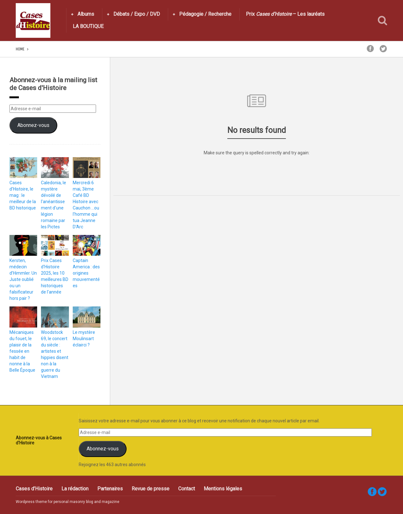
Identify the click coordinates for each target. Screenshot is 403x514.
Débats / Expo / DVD (136, 14)
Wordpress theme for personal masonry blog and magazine (67, 502)
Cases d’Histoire (34, 489)
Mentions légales (223, 489)
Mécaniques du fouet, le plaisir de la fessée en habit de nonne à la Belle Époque (22, 351)
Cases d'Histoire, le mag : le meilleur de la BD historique (22, 195)
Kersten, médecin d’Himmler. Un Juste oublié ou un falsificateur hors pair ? (23, 279)
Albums (85, 14)
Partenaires (110, 489)
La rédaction (74, 489)
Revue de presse (150, 489)
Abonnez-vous (33, 125)
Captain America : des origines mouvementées (86, 273)
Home (20, 49)
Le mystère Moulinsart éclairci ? (84, 338)
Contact (186, 489)
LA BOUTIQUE (88, 26)
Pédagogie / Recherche (205, 14)
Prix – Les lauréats (285, 14)
